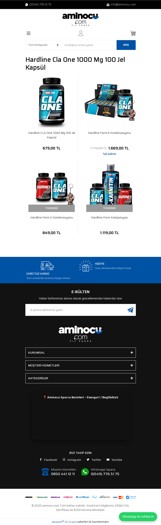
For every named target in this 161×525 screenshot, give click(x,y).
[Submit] (130, 310)
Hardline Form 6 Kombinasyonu (109, 133)
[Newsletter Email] (80, 310)
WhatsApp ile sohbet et (138, 516)
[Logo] (80, 19)
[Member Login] (80, 33)
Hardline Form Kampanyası (109, 217)
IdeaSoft (58, 522)
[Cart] (133, 33)
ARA (126, 45)
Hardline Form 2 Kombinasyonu (51, 217)
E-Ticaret (71, 522)
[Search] (98, 45)
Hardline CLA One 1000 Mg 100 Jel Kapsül (51, 135)
